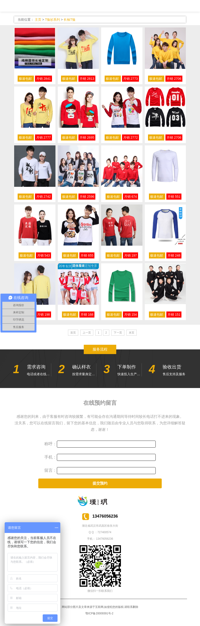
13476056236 (104, 538)
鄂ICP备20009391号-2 (99, 613)
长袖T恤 (69, 19)
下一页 (118, 332)
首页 (73, 332)
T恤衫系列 (52, 19)
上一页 (87, 332)
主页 (38, 19)
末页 (131, 332)
